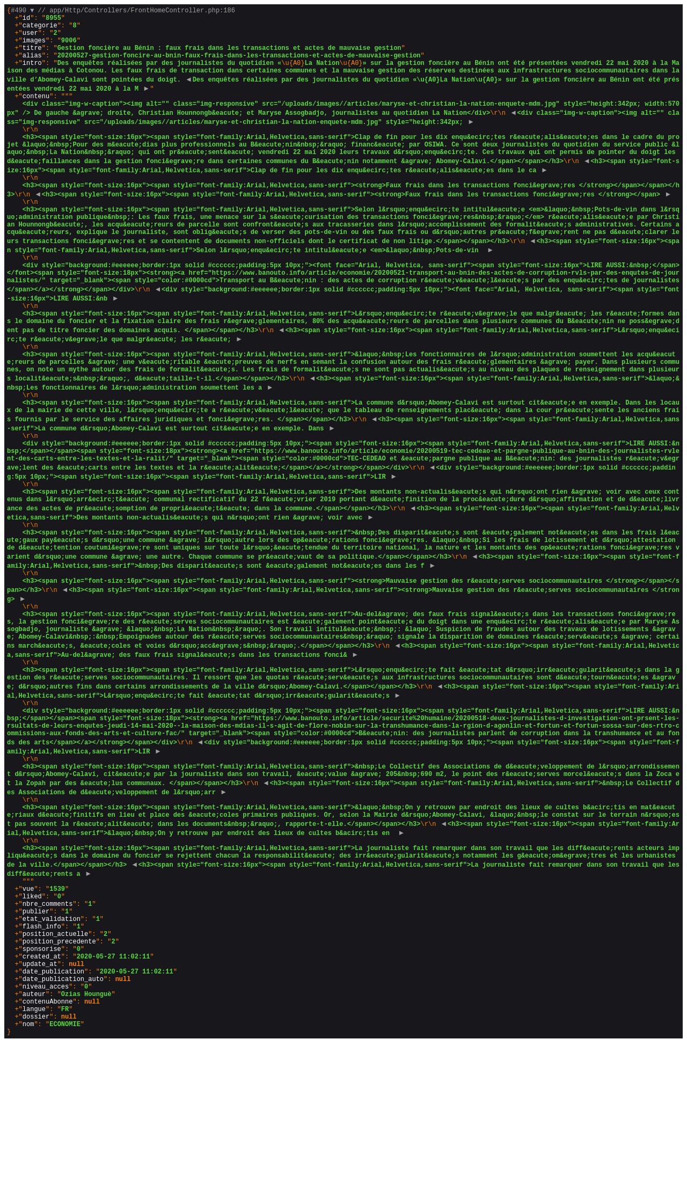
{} (345, 595)
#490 (22, 11)
